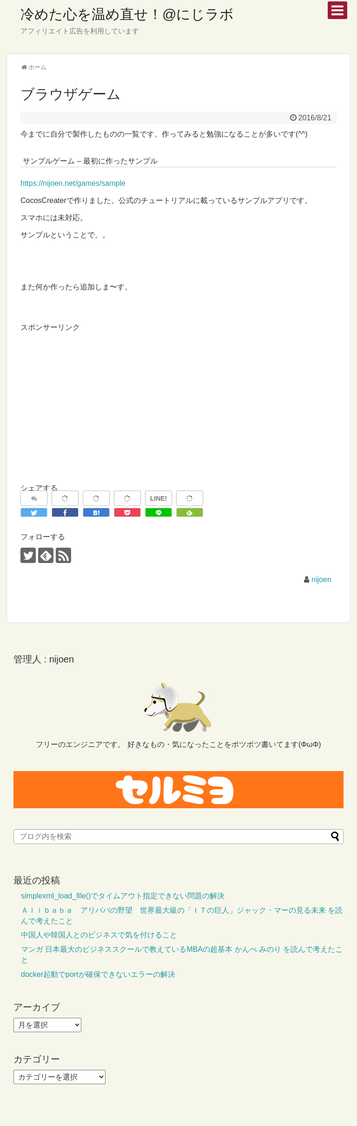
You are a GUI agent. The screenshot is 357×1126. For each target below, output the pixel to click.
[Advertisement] (98, 399)
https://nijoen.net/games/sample (73, 183)
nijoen (321, 579)
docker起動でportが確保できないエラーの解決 (98, 974)
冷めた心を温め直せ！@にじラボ (127, 14)
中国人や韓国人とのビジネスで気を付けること (99, 935)
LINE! (158, 498)
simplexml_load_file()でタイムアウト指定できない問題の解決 (123, 896)
